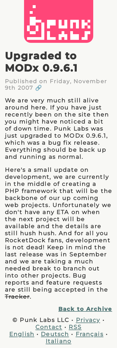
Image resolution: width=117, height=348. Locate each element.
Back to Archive (85, 309)
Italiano (58, 340)
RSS (75, 326)
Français (89, 333)
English (21, 333)
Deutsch (55, 333)
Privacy (88, 319)
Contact (48, 326)
